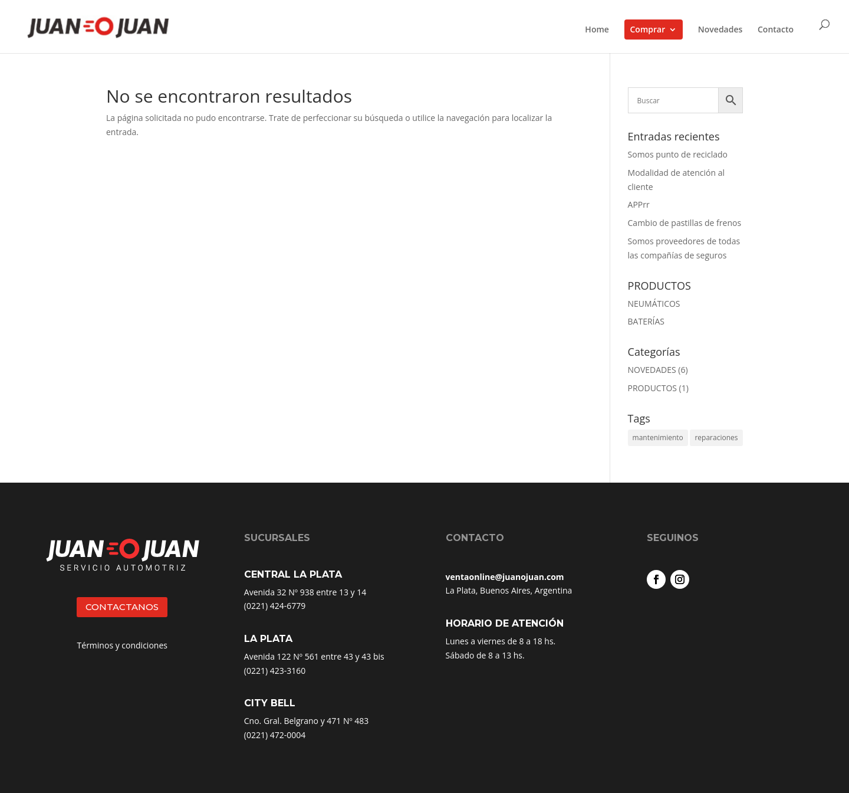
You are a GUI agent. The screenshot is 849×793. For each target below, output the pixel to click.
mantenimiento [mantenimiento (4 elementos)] (658, 437)
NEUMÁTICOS (654, 303)
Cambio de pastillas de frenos (685, 222)
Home (597, 30)
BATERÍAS (646, 321)
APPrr (639, 204)
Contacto (776, 30)
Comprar (648, 29)
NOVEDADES (652, 369)
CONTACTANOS (122, 606)
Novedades (720, 30)
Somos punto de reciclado (678, 154)
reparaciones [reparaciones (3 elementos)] (716, 437)
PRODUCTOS (652, 388)
